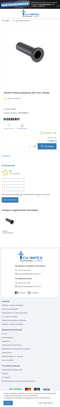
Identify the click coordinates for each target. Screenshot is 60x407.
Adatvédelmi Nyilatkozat (11, 345)
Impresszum (7, 353)
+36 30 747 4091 (22, 283)
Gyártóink (6, 341)
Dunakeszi (6, 377)
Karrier (4, 334)
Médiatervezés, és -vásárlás (12, 356)
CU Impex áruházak (9, 317)
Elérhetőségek (7, 337)
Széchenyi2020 (8, 360)
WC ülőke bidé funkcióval (21, 21)
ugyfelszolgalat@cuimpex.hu (28, 273)
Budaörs (5, 374)
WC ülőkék (5, 21)
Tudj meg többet (45, 403)
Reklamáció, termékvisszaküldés (15, 313)
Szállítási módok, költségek (12, 305)
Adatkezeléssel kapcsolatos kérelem (16, 349)
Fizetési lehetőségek (10, 309)
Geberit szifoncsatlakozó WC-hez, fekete (8, 232)
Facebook (20, 292)
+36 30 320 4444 (23, 270)
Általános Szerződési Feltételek (14, 320)
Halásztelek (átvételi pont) (12, 370)
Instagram (33, 292)
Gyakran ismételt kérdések (12, 324)
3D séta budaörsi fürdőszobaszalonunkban (18, 381)
